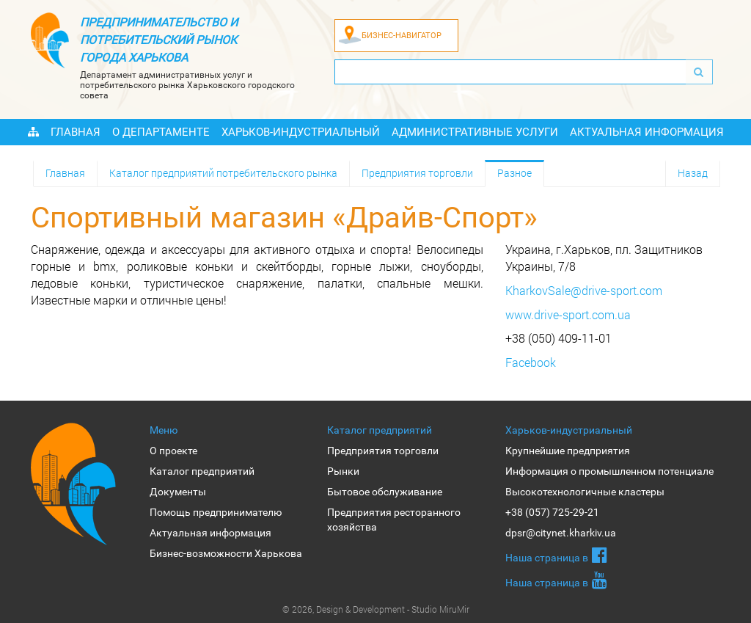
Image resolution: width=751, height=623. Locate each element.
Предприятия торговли (417, 173)
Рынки (343, 471)
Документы (178, 492)
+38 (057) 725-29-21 (552, 512)
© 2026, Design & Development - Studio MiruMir (375, 609)
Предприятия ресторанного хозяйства (394, 519)
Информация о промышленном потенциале (609, 471)
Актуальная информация (647, 132)
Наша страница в (556, 555)
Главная (75, 132)
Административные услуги (475, 132)
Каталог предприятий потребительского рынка (223, 173)
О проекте (173, 450)
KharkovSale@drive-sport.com (583, 290)
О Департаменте (161, 132)
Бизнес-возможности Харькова (226, 553)
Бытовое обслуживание (384, 492)
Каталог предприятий (202, 471)
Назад (693, 173)
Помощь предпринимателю (216, 512)
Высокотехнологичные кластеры (584, 492)
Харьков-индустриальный (300, 132)
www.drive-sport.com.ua (568, 314)
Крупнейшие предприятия (567, 450)
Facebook (530, 362)
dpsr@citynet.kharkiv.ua (560, 533)
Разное (514, 173)
